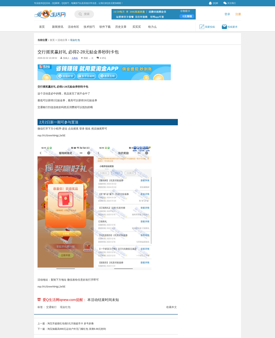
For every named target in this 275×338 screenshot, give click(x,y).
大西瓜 (75, 58)
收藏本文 (171, 307)
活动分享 (62, 40)
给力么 (152, 26)
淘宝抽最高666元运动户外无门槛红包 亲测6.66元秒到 (76, 328)
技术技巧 (89, 26)
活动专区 (73, 26)
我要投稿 (207, 26)
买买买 (136, 26)
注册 (238, 14)
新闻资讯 (57, 26)
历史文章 (120, 26)
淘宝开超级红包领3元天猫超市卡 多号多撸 (70, 323)
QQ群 (213, 3)
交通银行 (51, 307)
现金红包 (75, 40)
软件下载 (105, 26)
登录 (227, 14)
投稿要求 (229, 26)
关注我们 (229, 3)
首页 (42, 26)
